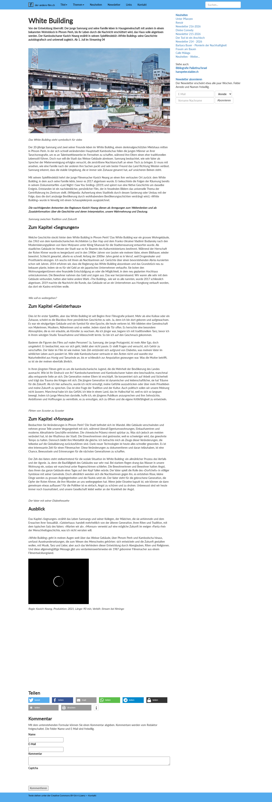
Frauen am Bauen (186, 49)
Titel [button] (63, 4)
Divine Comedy (184, 30)
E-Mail (32, 744)
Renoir (179, 22)
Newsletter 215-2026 (188, 34)
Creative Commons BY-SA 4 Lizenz (68, 795)
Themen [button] (78, 4)
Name (31, 734)
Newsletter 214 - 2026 (189, 41)
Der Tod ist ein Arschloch (190, 37)
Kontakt (142, 4)
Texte (31, 795)
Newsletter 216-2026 (188, 26)
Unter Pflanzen (184, 18)
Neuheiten (96, 4)
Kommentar (35, 753)
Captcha (33, 768)
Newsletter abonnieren (189, 79)
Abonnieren (224, 100)
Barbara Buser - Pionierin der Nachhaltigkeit (201, 45)
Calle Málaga (183, 52)
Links (129, 4)
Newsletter (114, 4)
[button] (38, 700)
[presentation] (57, 778)
